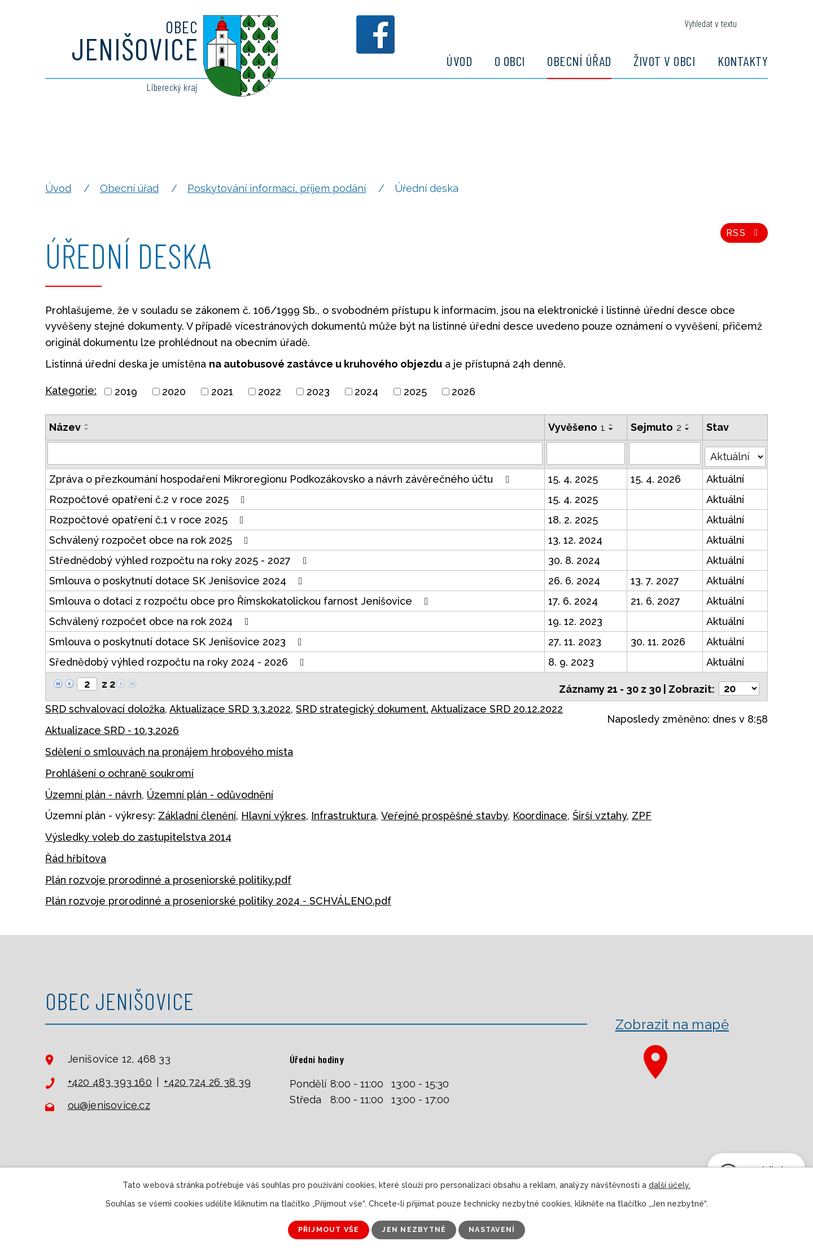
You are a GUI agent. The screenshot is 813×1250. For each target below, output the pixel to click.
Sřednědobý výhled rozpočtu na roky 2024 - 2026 (179, 659)
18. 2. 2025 (573, 516)
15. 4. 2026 (656, 476)
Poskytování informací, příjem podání (276, 188)
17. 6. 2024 (573, 598)
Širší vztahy (599, 808)
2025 (415, 391)
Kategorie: (71, 390)
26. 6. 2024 (575, 577)
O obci (510, 61)
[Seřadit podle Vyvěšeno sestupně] (612, 429)
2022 (269, 391)
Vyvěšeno (577, 427)
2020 (174, 391)
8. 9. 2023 (572, 659)
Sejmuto (656, 427)
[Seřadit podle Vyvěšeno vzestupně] (612, 424)
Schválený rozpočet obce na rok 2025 (151, 537)
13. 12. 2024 (576, 537)
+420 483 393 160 (110, 1075)
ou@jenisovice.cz (109, 1098)
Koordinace (540, 808)
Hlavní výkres (273, 808)
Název (65, 427)
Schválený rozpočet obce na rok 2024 (151, 618)
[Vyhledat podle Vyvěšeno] (586, 453)
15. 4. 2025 (573, 476)
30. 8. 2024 (575, 557)
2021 (222, 391)
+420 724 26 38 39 (207, 1075)
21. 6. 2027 (656, 598)
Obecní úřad (579, 61)
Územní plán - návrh (93, 787)
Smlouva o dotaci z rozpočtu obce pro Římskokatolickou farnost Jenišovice (241, 598)
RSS (742, 238)
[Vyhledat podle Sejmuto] (666, 453)
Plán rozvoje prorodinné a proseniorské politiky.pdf (168, 873)
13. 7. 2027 (655, 577)
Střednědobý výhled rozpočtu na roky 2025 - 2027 (180, 557)
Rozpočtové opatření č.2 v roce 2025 (149, 496)
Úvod (459, 61)
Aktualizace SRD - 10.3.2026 (112, 723)
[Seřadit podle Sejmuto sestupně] (688, 429)
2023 (318, 391)
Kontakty (743, 61)
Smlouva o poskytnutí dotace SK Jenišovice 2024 (178, 577)
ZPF (642, 808)
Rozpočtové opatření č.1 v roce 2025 (148, 516)
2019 (126, 391)
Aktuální (726, 476)
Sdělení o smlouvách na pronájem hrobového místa (169, 744)
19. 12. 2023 (576, 618)
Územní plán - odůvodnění (210, 787)
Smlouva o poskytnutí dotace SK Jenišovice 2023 (178, 638)
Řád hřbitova (75, 851)
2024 (366, 391)
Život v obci (664, 61)
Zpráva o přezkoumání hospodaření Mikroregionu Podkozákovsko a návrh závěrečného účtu (281, 476)
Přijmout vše (319, 1229)
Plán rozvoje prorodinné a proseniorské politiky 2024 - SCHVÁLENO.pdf (218, 894)
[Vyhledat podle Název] (295, 453)
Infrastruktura (343, 808)
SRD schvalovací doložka (105, 701)
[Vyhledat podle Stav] (736, 451)
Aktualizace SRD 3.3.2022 (230, 701)
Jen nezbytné (415, 1229)
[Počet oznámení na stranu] (739, 681)
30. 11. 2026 (658, 638)
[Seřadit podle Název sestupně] (87, 429)
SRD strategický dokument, (362, 701)
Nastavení (502, 1229)
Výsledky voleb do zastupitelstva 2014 (138, 830)
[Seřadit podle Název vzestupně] (87, 424)
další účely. (669, 1183)
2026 (463, 391)
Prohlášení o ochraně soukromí (119, 766)
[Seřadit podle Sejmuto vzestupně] (688, 424)
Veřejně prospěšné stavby (444, 808)
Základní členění (197, 808)
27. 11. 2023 (575, 638)
